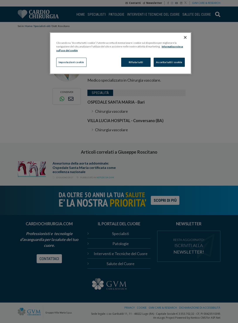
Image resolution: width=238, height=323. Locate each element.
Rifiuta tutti (136, 62)
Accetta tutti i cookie (169, 62)
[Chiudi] (185, 37)
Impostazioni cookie (71, 62)
